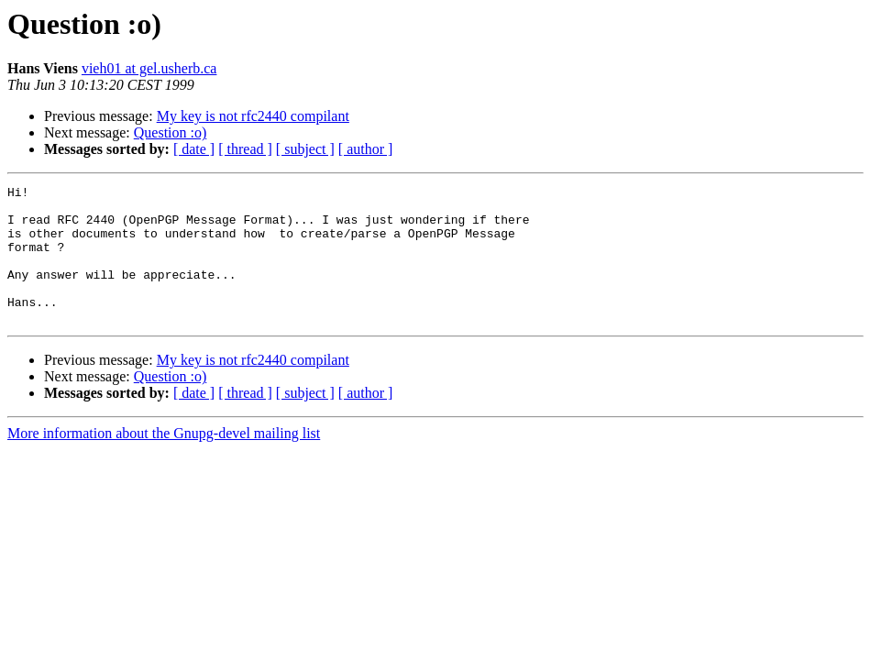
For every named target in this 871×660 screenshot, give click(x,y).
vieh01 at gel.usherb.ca (149, 68)
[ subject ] (305, 149)
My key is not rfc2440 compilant (253, 116)
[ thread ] (245, 149)
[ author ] (365, 149)
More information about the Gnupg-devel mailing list (163, 460)
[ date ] (194, 149)
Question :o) (170, 132)
